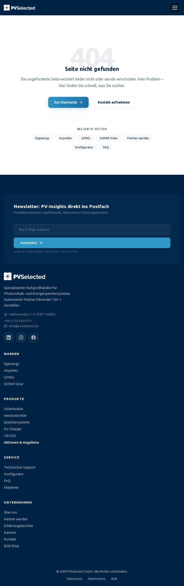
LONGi (85, 138)
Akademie (11, 487)
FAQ (106, 147)
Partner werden (138, 138)
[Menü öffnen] (175, 7)
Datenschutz (96, 578)
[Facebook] (33, 337)
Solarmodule (13, 409)
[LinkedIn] (8, 337)
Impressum (74, 578)
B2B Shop (11, 546)
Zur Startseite (68, 102)
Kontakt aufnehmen (114, 102)
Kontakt (10, 539)
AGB (114, 578)
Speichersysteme (17, 422)
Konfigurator (84, 147)
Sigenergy (42, 138)
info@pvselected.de (24, 326)
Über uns (10, 512)
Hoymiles (65, 138)
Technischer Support (19, 467)
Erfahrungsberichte (18, 526)
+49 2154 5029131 (18, 321)
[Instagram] (21, 337)
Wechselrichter (15, 416)
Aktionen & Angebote (21, 442)
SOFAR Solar (109, 138)
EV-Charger (13, 429)
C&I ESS (10, 436)
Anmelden (31, 243)
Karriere (10, 532)
